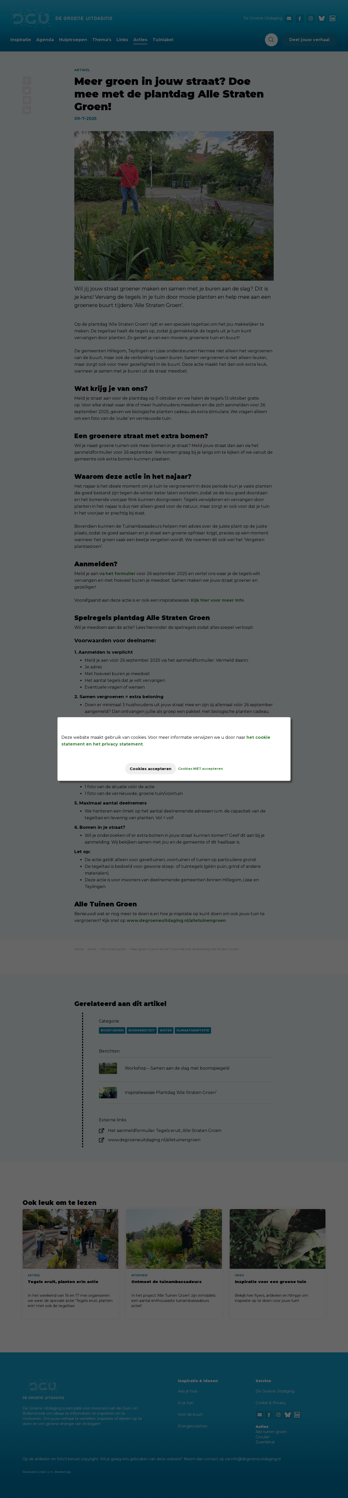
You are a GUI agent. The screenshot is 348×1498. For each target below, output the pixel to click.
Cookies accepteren (150, 768)
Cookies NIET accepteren (205, 769)
